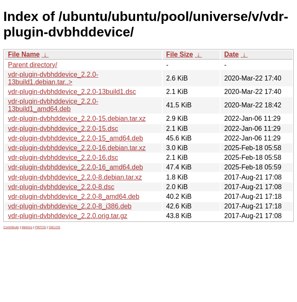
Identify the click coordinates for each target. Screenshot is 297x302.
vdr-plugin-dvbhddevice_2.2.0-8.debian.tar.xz (75, 177)
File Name (24, 54)
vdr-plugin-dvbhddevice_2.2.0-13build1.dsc (72, 91)
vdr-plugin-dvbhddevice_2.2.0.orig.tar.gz (68, 215)
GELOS (54, 227)
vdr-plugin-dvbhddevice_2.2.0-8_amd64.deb (73, 196)
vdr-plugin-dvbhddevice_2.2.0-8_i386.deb (69, 206)
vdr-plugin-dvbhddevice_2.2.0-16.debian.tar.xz (77, 147)
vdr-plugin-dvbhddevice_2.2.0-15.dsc (63, 128)
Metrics (26, 227)
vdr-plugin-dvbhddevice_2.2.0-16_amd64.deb (75, 167)
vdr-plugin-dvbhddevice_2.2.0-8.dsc (61, 186)
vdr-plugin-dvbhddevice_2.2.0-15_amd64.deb (75, 138)
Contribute (11, 227)
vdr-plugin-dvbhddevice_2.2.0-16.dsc (63, 157)
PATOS (40, 227)
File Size (179, 54)
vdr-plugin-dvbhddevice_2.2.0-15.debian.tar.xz (77, 118)
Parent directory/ (32, 64)
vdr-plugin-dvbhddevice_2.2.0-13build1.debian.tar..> (53, 78)
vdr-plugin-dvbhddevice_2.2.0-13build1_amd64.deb (53, 105)
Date (231, 54)
